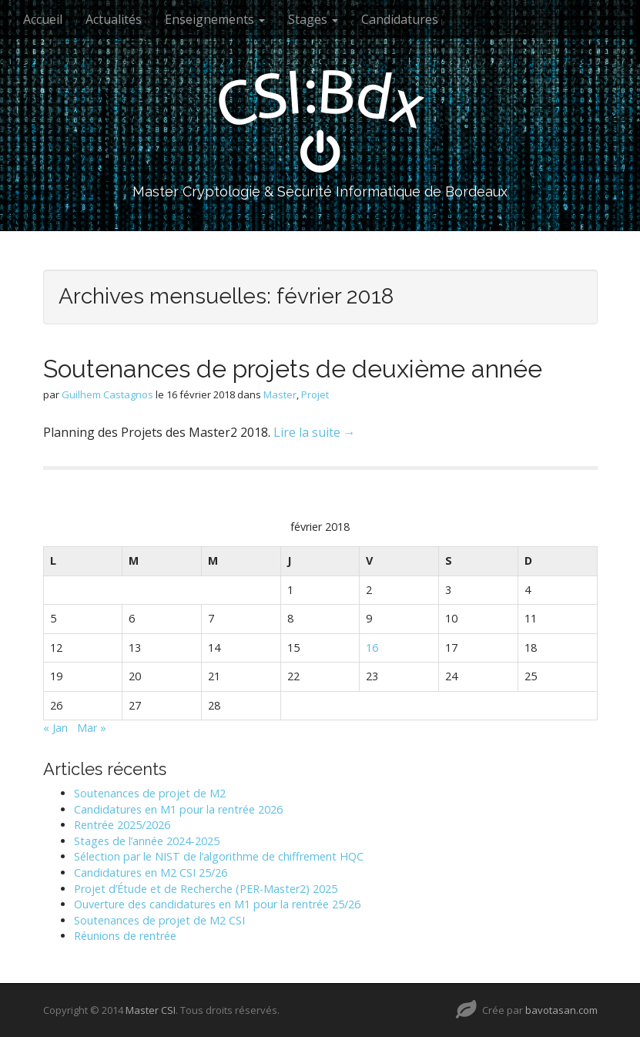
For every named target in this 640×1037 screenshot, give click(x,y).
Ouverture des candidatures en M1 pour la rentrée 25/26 (217, 904)
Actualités (113, 19)
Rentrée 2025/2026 (122, 824)
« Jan (55, 727)
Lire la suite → (314, 432)
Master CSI (151, 1010)
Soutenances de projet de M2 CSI (159, 920)
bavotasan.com (561, 1010)
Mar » (91, 727)
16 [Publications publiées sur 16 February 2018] (372, 647)
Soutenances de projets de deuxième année (292, 368)
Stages (313, 19)
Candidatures (399, 19)
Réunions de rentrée (125, 935)
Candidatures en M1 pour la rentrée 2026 (178, 809)
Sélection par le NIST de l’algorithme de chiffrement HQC (219, 856)
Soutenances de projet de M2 (150, 793)
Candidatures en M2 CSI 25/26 (150, 872)
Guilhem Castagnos (107, 394)
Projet (315, 394)
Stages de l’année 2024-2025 (146, 841)
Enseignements (215, 19)
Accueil (42, 19)
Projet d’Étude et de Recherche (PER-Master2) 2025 (205, 888)
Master (280, 394)
